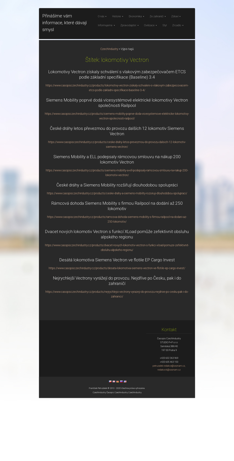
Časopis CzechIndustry (117, 455)
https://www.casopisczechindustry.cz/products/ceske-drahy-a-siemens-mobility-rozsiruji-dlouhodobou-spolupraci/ (117, 256)
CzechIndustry (109, 112)
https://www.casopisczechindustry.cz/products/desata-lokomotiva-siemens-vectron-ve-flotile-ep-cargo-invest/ (117, 331)
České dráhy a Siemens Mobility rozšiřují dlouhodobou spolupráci (117, 248)
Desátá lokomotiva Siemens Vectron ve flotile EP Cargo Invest (117, 323)
